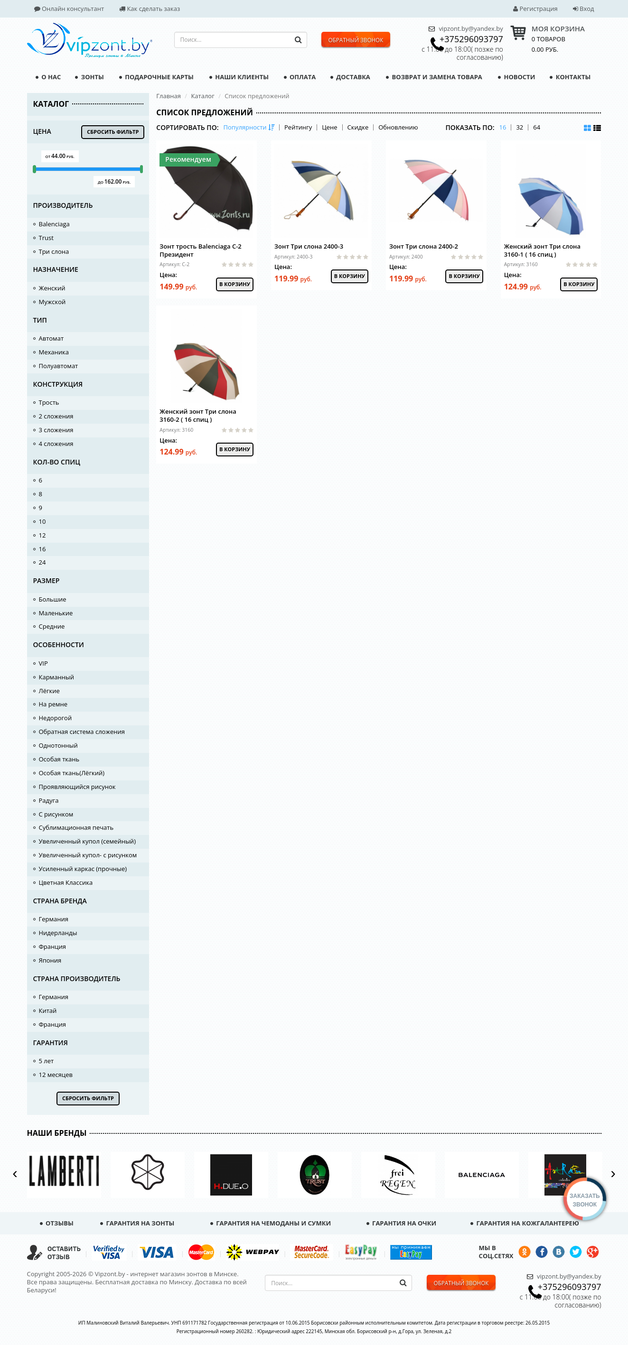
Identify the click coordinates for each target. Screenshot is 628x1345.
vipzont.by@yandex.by (471, 28)
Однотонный (58, 745)
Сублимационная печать (76, 827)
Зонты (89, 77)
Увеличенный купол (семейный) (87, 841)
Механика (54, 352)
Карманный (57, 677)
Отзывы (57, 1223)
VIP (43, 663)
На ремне (53, 704)
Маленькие (56, 613)
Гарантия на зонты (137, 1223)
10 (42, 521)
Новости (516, 77)
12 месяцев (56, 1074)
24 (42, 562)
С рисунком (56, 814)
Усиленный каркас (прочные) (83, 868)
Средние (52, 626)
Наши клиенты (239, 77)
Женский (52, 288)
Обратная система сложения (82, 731)
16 (42, 549)
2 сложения (56, 416)
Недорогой (55, 718)
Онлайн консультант (69, 8)
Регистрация (535, 8)
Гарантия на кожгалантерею (524, 1223)
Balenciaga (54, 224)
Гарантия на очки (401, 1223)
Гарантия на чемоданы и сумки (270, 1223)
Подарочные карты (156, 77)
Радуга (49, 800)
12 (42, 535)
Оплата (300, 77)
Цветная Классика (66, 882)
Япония (50, 960)
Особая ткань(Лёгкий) (72, 773)
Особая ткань (59, 759)
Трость (49, 402)
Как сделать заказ (149, 8)
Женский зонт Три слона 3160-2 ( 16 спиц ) (197, 415)
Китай (48, 1010)
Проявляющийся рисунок (77, 786)
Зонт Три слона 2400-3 (308, 246)
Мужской (52, 301)
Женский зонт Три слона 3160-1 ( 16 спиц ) (542, 250)
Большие (52, 599)
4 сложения (56, 443)
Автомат (51, 338)
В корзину (234, 284)
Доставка (350, 77)
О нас (48, 77)
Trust (46, 237)
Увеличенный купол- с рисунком (88, 855)
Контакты (570, 77)
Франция (52, 946)
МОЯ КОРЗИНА (558, 28)
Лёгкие (49, 690)
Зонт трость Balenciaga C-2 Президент (200, 250)
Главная (168, 96)
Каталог (202, 96)
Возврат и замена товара (434, 77)
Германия (53, 919)
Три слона (54, 251)
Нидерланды (58, 932)
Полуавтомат (58, 366)
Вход (583, 8)
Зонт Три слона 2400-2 (423, 246)
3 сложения (56, 430)
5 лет (46, 1061)
